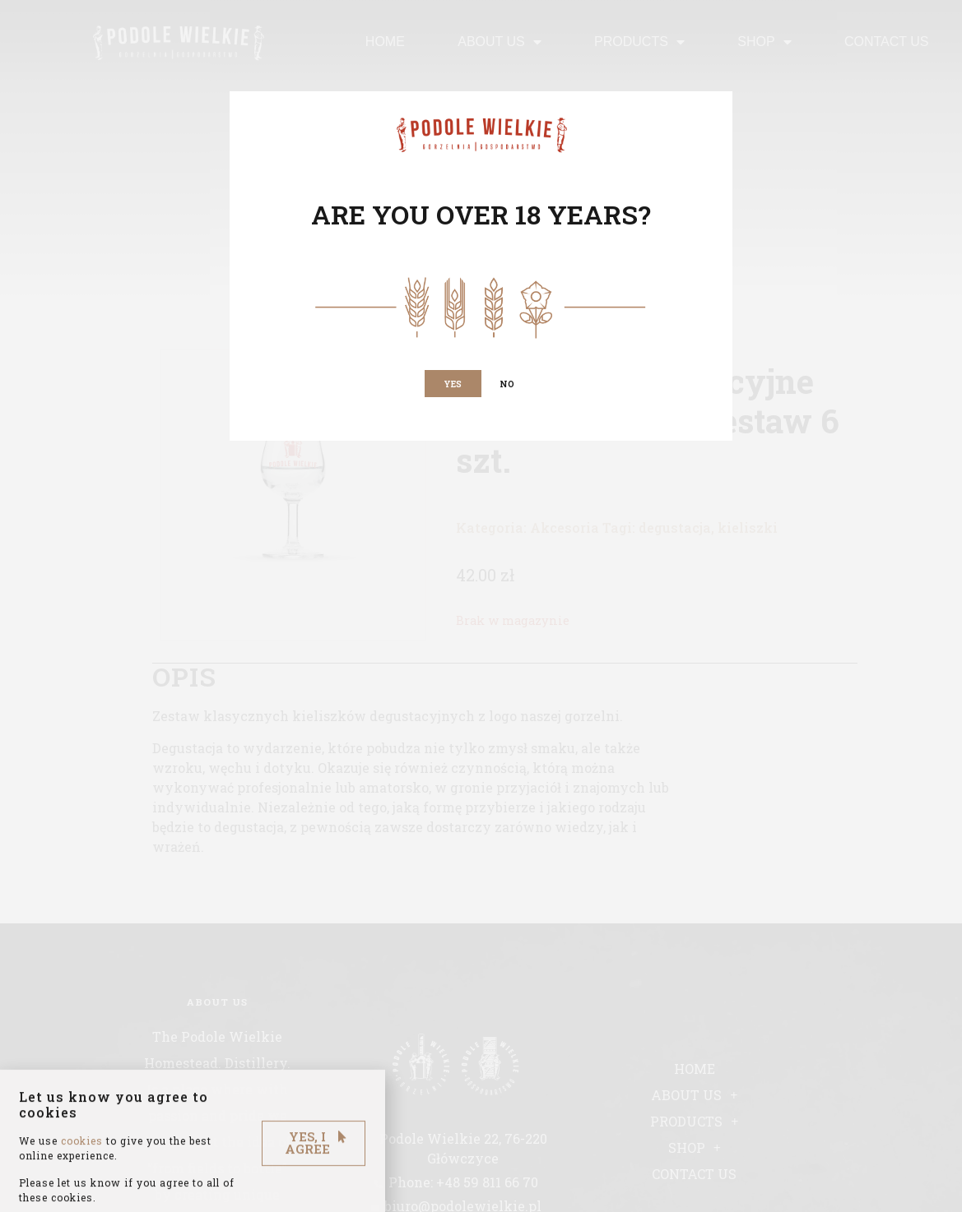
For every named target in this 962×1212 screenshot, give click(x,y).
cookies (82, 1164)
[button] (451, 385)
